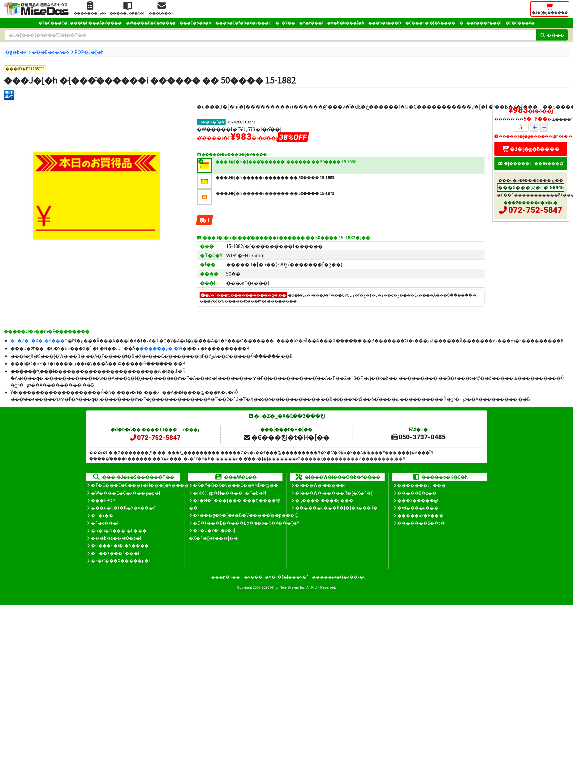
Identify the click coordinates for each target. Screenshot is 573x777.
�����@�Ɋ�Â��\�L (338, 577)
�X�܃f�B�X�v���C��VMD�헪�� (235, 485)
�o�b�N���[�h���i (119, 530)
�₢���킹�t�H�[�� (286, 437)
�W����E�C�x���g (150, 22)
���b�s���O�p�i (116, 538)
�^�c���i (311, 22)
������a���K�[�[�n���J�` (337, 507)
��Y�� (285, 22)
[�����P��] (9, 94)
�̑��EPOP (103, 500)
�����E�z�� (417, 493)
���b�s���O (384, 22)
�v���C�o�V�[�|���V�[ (276, 577)
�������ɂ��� (421, 485)
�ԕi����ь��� (417, 507)
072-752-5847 (535, 210)
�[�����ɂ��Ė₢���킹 (530, 163)
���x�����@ (417, 500)
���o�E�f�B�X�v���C (243, 22)
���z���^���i (480, 22)
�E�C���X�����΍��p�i (120, 560)
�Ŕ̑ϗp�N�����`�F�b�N (229, 493)
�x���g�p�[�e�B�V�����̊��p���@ (246, 515)
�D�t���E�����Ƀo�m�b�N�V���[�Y (246, 523)
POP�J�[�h (89, 52)
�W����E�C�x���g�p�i (125, 493)
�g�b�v (15, 52)
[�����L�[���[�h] (270, 35)
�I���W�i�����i (320, 485)
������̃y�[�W (161, 348)
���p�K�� (225, 577)
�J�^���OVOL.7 (337, 295)
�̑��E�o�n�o (195, 22)
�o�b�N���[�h (345, 22)
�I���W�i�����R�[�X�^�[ (334, 493)
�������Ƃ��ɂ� (421, 523)
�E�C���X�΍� (520, 22)
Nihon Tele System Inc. (288, 587)
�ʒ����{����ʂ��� (324, 500)
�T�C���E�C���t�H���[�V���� (80, 22)
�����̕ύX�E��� (420, 515)
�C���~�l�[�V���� (430, 22)
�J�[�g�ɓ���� (530, 148)
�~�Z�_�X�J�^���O (39, 340)
